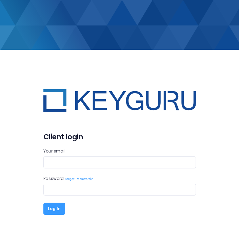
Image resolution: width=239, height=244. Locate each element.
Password (68, 178)
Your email (54, 151)
